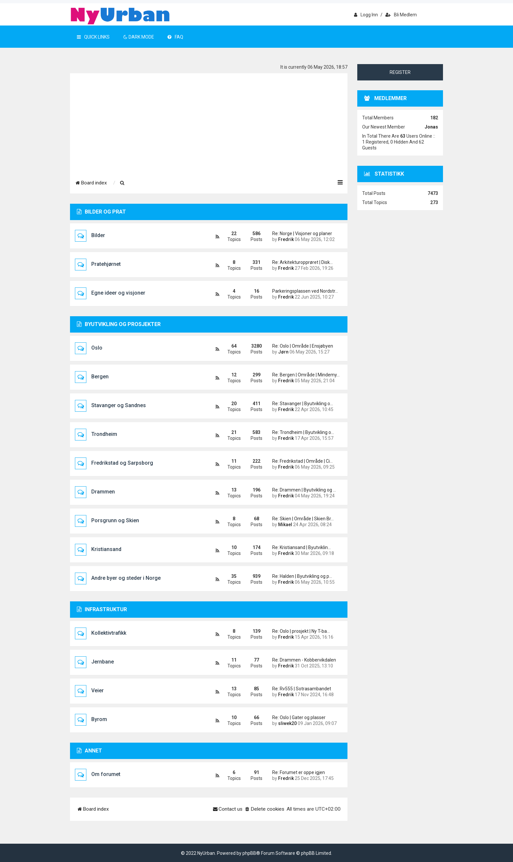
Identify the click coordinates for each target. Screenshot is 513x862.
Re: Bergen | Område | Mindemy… (305, 374)
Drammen (103, 492)
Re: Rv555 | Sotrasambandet (301, 688)
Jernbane (102, 662)
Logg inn (366, 14)
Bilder (98, 235)
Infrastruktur (102, 609)
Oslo (96, 348)
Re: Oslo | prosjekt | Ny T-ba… (301, 631)
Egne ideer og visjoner (118, 293)
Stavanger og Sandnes (118, 405)
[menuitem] (122, 183)
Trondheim (104, 434)
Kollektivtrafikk (108, 633)
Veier (97, 690)
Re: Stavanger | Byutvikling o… (302, 403)
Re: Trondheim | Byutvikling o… (303, 432)
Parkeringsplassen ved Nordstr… (305, 291)
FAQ (175, 37)
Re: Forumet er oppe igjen (298, 772)
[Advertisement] (208, 122)
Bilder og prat (101, 212)
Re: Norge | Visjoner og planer (302, 233)
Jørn (283, 351)
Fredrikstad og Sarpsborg (122, 463)
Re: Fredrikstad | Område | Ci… (302, 461)
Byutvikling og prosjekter (119, 324)
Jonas (431, 126)
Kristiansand (106, 549)
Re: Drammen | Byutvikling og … (304, 489)
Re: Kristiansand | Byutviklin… (301, 547)
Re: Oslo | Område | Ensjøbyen (302, 346)
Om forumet (105, 774)
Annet (89, 751)
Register (400, 72)
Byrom (99, 719)
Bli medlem (401, 14)
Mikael (285, 524)
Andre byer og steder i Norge (126, 578)
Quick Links (93, 37)
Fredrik (286, 239)
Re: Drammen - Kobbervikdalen (304, 660)
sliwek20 (287, 723)
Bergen (100, 376)
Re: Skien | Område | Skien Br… (303, 518)
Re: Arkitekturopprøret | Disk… (302, 262)
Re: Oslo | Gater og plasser (299, 717)
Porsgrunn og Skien (115, 520)
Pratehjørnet (106, 264)
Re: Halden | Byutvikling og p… (302, 576)
